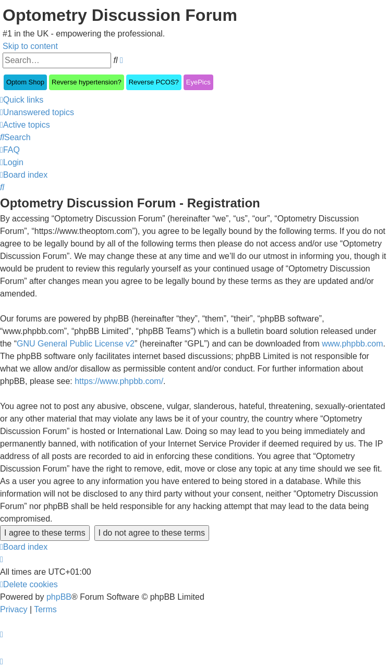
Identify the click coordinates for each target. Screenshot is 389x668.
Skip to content (30, 46)
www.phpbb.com (352, 343)
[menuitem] (37, 112)
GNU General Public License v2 (76, 343)
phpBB (58, 596)
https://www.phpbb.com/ (119, 381)
